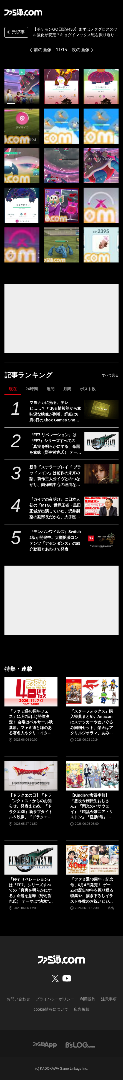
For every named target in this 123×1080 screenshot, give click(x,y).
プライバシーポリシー (55, 999)
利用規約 (88, 999)
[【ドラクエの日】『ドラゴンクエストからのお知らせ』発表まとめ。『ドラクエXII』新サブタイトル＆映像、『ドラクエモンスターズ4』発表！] (30, 776)
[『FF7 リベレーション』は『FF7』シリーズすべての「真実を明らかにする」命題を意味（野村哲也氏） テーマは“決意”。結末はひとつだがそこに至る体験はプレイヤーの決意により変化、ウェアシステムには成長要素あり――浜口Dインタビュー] (101, 441)
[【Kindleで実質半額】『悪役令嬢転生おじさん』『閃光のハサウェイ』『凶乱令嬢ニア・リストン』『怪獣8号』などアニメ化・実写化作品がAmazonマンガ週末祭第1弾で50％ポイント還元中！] (92, 776)
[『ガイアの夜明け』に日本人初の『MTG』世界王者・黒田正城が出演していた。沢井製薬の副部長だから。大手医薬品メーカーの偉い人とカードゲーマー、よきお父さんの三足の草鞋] (101, 506)
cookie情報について (51, 1009)
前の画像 (42, 49)
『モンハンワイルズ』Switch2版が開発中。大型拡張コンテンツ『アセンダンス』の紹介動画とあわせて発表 (55, 540)
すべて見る (110, 375)
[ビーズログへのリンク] (80, 1044)
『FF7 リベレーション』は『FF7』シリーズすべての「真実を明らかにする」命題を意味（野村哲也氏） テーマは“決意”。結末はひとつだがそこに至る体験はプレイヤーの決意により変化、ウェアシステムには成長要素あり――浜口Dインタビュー (55, 444)
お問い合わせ (18, 999)
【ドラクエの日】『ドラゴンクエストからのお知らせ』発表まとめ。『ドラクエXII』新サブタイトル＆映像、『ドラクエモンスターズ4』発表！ (30, 806)
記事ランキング (28, 375)
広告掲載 (81, 1009)
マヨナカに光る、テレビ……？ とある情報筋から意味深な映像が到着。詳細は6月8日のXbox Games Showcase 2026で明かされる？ (55, 411)
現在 (13, 389)
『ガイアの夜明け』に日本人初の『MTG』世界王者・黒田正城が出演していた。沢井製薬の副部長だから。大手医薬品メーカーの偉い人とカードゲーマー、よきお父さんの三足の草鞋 (55, 508)
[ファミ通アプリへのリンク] (45, 1044)
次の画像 (80, 49)
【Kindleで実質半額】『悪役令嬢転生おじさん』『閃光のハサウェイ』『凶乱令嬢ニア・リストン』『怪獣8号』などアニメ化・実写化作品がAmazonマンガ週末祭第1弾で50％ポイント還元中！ (91, 806)
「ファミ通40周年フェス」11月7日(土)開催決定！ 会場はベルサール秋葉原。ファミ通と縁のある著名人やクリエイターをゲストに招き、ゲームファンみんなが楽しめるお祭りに (31, 722)
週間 (50, 389)
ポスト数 (88, 389)
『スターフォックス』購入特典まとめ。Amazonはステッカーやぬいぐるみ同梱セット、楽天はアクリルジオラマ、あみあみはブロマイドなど (91, 722)
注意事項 (109, 999)
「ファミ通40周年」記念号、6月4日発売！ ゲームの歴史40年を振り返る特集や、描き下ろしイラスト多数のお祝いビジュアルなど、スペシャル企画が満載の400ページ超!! (92, 890)
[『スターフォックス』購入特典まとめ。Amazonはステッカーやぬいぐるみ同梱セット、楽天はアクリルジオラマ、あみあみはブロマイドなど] (92, 691)
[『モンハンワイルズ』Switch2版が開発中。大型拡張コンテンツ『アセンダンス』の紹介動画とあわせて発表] (101, 538)
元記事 (15, 33)
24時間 (32, 389)
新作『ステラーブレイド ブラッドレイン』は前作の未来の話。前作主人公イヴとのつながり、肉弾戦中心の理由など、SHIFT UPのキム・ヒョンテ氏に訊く (55, 476)
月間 (67, 389)
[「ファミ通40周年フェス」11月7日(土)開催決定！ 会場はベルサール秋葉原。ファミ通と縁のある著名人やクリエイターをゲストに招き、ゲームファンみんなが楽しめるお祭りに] (30, 691)
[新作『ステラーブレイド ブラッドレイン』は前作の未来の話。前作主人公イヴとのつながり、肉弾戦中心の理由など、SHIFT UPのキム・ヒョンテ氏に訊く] (101, 473)
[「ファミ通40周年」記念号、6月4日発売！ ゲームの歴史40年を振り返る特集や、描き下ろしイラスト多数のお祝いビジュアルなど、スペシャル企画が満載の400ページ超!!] (92, 860)
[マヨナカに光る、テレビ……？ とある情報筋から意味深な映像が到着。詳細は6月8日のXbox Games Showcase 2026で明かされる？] (101, 409)
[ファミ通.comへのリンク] (23, 12)
